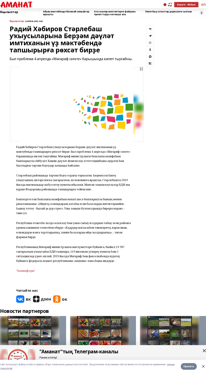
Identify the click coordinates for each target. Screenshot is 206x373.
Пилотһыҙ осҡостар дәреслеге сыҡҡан (168, 11)
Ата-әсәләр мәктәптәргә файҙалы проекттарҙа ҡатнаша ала (114, 13)
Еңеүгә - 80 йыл (186, 4)
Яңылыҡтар (9, 12)
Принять (188, 366)
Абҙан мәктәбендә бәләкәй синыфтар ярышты (66, 13)
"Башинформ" (25, 271)
